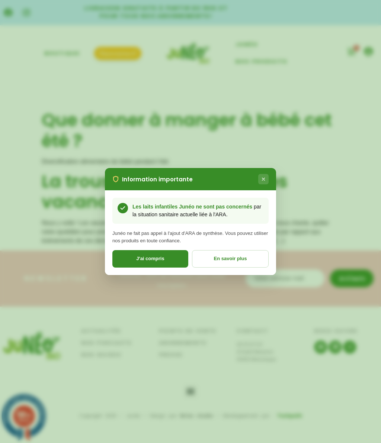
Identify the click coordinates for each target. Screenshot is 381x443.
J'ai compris (150, 258)
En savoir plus (230, 258)
